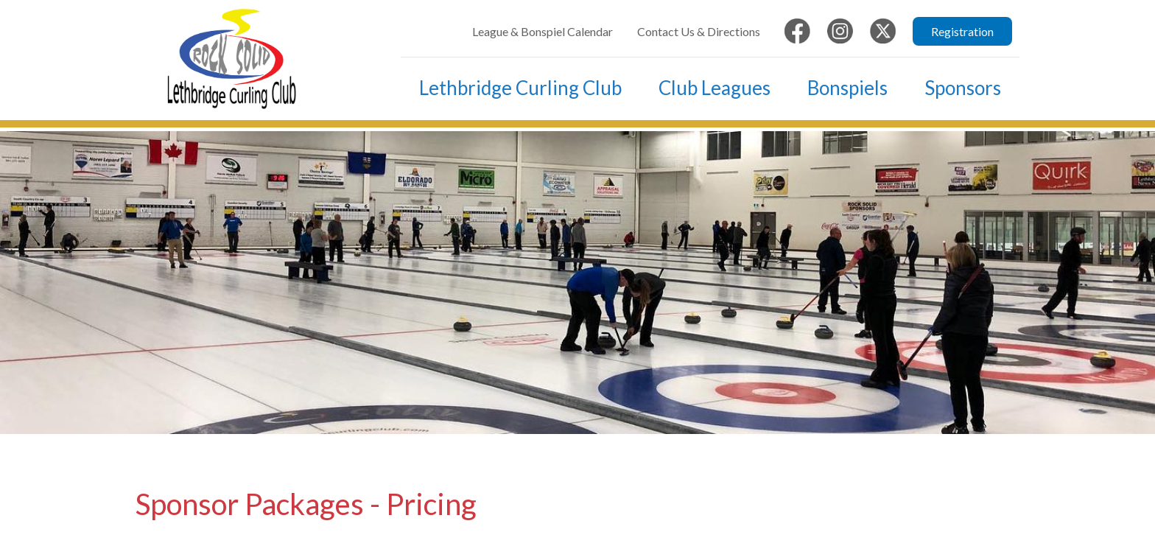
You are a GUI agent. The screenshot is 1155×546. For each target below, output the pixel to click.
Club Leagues (714, 87)
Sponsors (962, 87)
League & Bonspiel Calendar (542, 31)
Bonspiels (847, 87)
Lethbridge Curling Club (520, 87)
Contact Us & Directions (698, 31)
